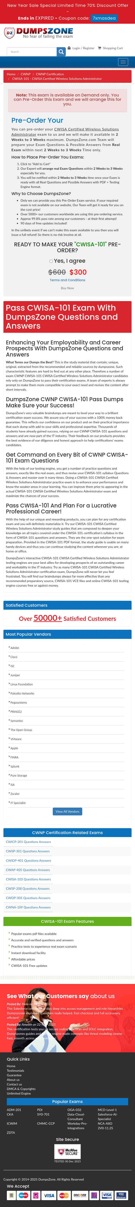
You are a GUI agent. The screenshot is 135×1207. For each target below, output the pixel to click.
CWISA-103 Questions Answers (28, 879)
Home (11, 74)
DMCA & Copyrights (21, 1089)
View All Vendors (67, 811)
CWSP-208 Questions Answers (28, 888)
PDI (39, 1110)
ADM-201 (14, 1110)
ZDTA (11, 1132)
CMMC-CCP (46, 1123)
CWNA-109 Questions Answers (28, 907)
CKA (10, 1114)
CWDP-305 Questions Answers (28, 898)
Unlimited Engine (19, 1093)
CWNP (26, 74)
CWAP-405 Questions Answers (28, 870)
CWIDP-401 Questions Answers (28, 860)
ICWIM (12, 1123)
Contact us (14, 1084)
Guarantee (14, 1075)
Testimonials (15, 1070)
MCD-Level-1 (107, 1110)
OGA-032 (74, 1110)
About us (13, 1080)
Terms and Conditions (67, 280)
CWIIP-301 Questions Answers (28, 851)
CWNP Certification (50, 74)
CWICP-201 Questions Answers (28, 842)
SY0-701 (43, 1114)
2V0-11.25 (105, 1128)
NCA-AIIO (105, 1123)
